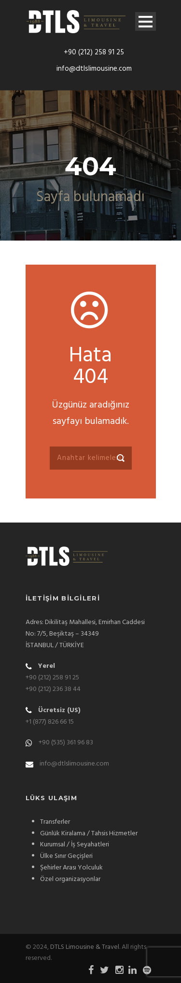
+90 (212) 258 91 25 (94, 52)
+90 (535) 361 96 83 (66, 742)
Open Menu (145, 21)
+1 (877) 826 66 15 (50, 722)
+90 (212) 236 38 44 (53, 689)
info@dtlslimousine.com (94, 69)
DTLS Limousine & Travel (84, 947)
